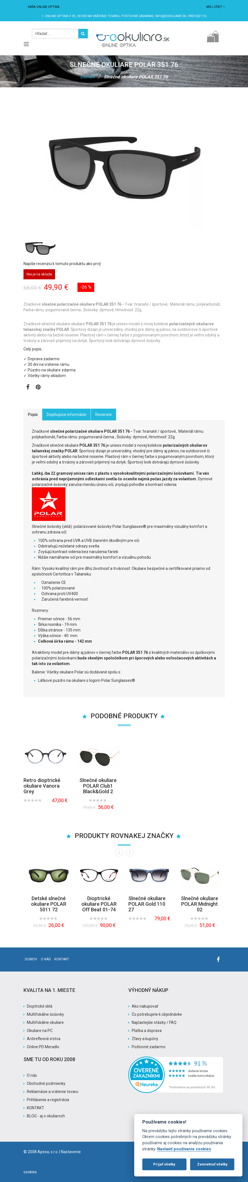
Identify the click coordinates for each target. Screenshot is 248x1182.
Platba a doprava (147, 1030)
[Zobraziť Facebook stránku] (27, 387)
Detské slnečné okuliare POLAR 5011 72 (48, 903)
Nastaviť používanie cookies (184, 1149)
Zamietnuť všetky (212, 1164)
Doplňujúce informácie (66, 414)
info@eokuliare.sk (170, 16)
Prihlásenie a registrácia (48, 1099)
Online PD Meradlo (43, 1047)
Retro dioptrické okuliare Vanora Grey (41, 785)
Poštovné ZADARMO (137, 16)
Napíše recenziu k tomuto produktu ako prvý (62, 263)
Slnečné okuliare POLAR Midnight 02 (199, 903)
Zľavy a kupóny (145, 1038)
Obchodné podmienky (46, 1083)
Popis (33, 414)
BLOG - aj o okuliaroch (46, 1116)
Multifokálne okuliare (45, 1022)
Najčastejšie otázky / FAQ (154, 1022)
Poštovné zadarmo (149, 1047)
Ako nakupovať (145, 1006)
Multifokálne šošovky (45, 1014)
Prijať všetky (164, 1164)
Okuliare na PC (40, 1030)
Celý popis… (33, 349)
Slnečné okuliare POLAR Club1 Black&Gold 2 (98, 785)
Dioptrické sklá (39, 1006)
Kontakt (61, 959)
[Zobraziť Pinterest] (38, 387)
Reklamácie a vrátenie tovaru (52, 1091)
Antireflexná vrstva (43, 1038)
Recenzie (103, 414)
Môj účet (215, 7)
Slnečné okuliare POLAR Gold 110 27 (147, 903)
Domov (87, 76)
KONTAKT (35, 1108)
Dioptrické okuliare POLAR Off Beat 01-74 (99, 903)
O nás (46, 959)
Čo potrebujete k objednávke (157, 1014)
